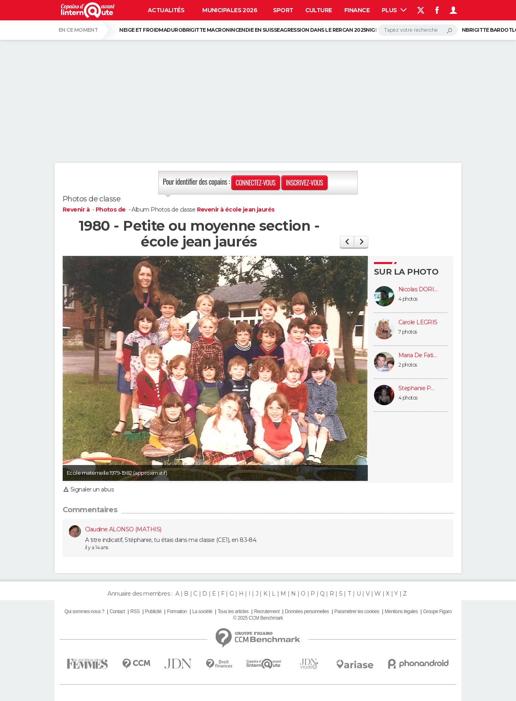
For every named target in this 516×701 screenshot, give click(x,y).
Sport (283, 10)
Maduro (170, 30)
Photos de (111, 209)
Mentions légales (401, 611)
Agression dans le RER (311, 30)
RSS (135, 611)
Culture (318, 10)
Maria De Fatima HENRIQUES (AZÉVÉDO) (418, 355)
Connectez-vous (255, 183)
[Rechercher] (417, 30)
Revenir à (77, 209)
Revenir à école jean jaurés (236, 209)
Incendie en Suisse (255, 30)
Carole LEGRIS (417, 322)
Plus (394, 10)
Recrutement (267, 611)
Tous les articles (233, 611)
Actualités (166, 10)
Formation (177, 611)
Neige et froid (139, 30)
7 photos (407, 332)
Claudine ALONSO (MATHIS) (123, 529)
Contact (117, 611)
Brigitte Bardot (489, 30)
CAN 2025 (354, 30)
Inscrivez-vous (304, 183)
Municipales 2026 (229, 10)
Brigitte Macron (206, 30)
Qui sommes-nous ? (84, 611)
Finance (357, 10)
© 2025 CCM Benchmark (258, 618)
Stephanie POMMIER (418, 388)
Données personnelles (307, 611)
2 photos (407, 365)
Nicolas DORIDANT (418, 289)
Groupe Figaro (437, 611)
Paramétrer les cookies (357, 611)
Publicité (153, 611)
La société (202, 611)
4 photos (408, 299)
